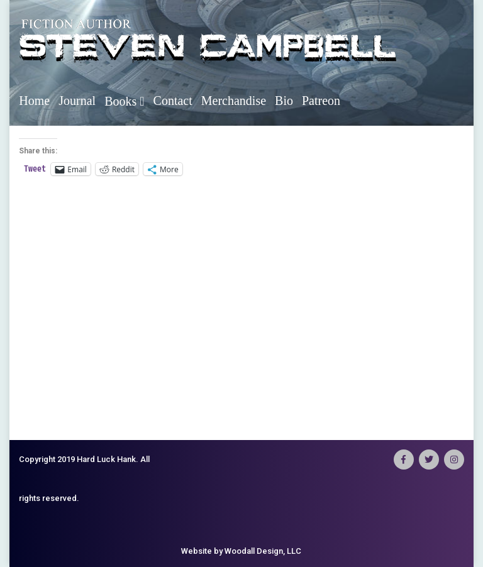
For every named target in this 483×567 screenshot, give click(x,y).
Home (34, 100)
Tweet (35, 168)
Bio (284, 100)
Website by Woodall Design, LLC (241, 551)
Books (124, 101)
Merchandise (233, 100)
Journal (77, 100)
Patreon (321, 100)
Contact (172, 100)
